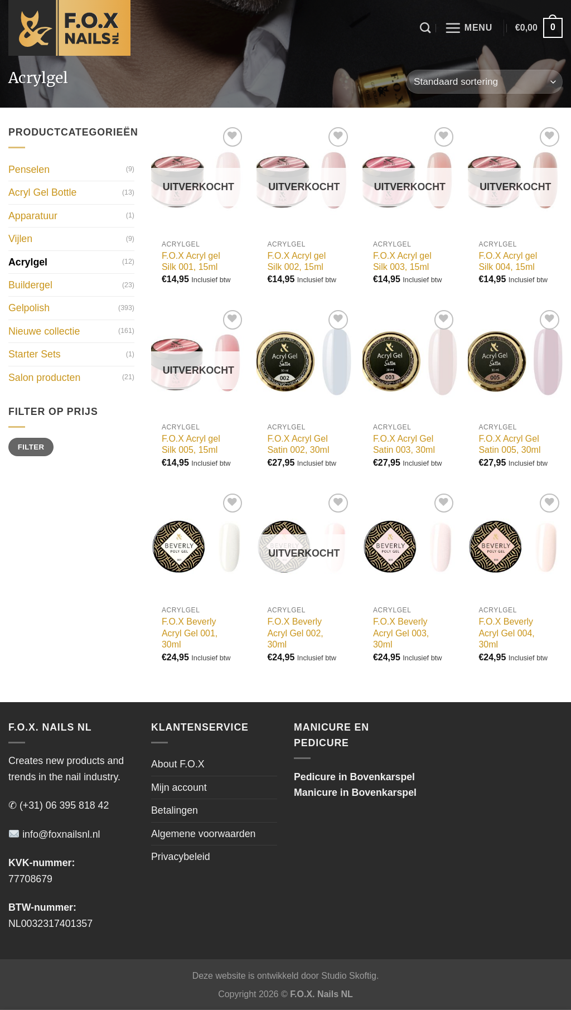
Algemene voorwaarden (203, 833)
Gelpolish (29, 308)
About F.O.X (178, 764)
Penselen (29, 169)
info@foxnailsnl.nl (54, 834)
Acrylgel (27, 262)
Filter (31, 447)
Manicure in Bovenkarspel (355, 792)
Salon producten (44, 377)
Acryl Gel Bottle (42, 193)
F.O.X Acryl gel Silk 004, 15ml (507, 261)
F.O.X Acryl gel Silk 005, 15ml (191, 444)
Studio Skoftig (348, 975)
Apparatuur (32, 215)
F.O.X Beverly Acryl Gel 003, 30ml (401, 633)
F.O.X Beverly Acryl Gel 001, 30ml (189, 633)
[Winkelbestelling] (484, 82)
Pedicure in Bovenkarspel (354, 776)
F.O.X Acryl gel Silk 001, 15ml (191, 261)
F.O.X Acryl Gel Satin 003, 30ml (404, 444)
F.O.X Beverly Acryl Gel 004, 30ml (506, 633)
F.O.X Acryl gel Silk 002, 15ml (296, 261)
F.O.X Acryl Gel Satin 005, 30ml (509, 444)
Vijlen (20, 238)
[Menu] (468, 28)
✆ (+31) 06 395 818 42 (58, 805)
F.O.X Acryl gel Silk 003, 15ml (402, 261)
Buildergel (30, 285)
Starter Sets (34, 354)
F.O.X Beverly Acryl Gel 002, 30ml (295, 633)
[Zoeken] (425, 28)
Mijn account (179, 787)
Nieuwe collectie (44, 331)
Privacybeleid (180, 856)
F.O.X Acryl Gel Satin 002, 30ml (298, 444)
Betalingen (174, 810)
